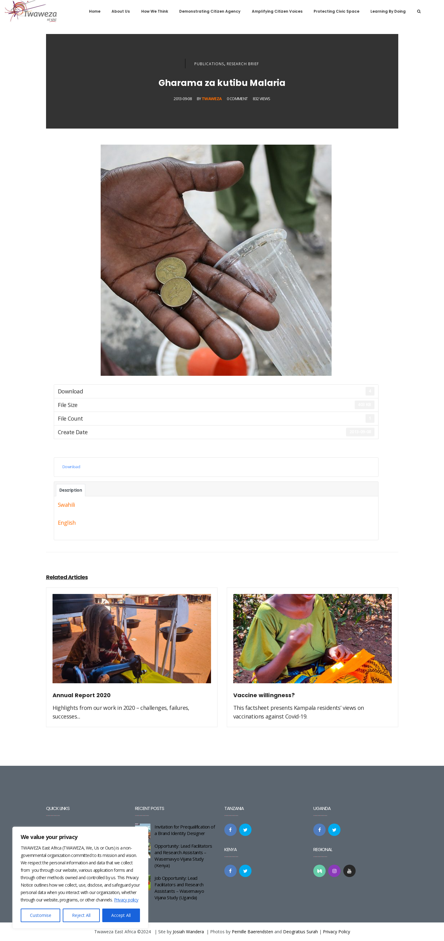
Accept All (121, 915)
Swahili (66, 504)
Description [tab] (70, 490)
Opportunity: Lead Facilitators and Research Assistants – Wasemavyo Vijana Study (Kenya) (183, 855)
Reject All (81, 915)
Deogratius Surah (300, 932)
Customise (40, 915)
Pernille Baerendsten (252, 932)
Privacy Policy (336, 932)
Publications (209, 63)
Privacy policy (126, 900)
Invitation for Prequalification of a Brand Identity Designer (184, 830)
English (67, 522)
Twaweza (212, 98)
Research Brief (243, 63)
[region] (80, 878)
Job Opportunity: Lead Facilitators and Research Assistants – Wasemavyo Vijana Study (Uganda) (179, 888)
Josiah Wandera (188, 932)
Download (71, 466)
